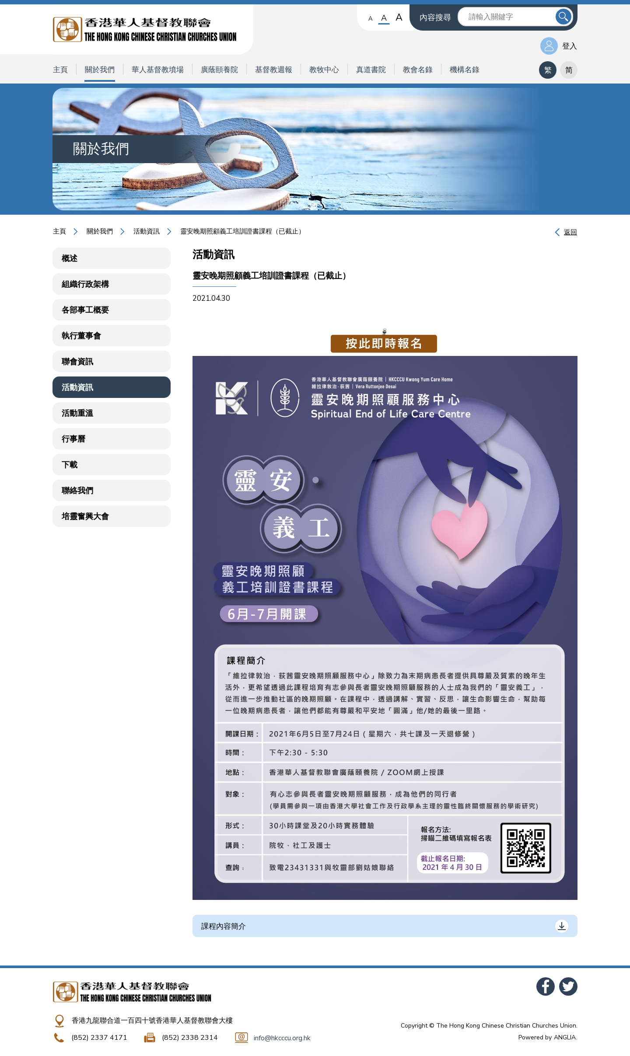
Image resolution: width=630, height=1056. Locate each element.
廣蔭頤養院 (219, 70)
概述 (69, 258)
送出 (563, 16)
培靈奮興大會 (85, 516)
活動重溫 (77, 413)
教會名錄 (418, 70)
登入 (569, 46)
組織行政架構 (85, 284)
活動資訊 (146, 231)
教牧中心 (324, 70)
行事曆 (73, 439)
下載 (69, 465)
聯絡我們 (77, 490)
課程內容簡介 (223, 926)
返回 (570, 232)
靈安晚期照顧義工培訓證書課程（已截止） (242, 231)
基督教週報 (273, 70)
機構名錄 (465, 70)
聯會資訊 (77, 361)
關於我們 (100, 70)
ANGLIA (565, 1037)
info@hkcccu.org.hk (282, 1038)
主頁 (60, 70)
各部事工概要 (85, 310)
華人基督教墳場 (158, 70)
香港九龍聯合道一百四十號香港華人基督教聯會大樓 (152, 1020)
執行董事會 (81, 336)
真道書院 (371, 70)
